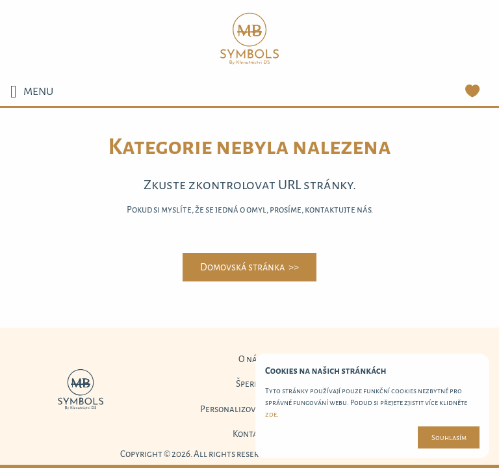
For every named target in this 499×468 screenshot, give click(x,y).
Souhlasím (449, 437)
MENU (31, 92)
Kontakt (250, 434)
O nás (249, 359)
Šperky (249, 384)
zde (271, 414)
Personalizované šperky (250, 409)
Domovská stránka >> (249, 267)
